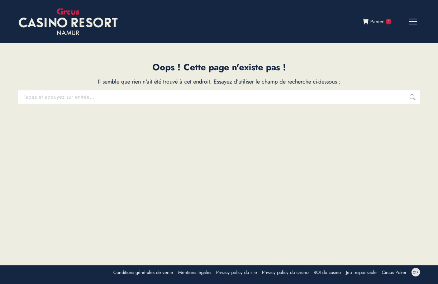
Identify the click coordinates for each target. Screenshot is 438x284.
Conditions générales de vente (143, 272)
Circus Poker (394, 272)
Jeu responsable (361, 272)
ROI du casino (327, 272)
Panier (377, 21)
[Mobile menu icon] (413, 21)
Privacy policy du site (236, 272)
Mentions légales (194, 272)
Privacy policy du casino (285, 272)
